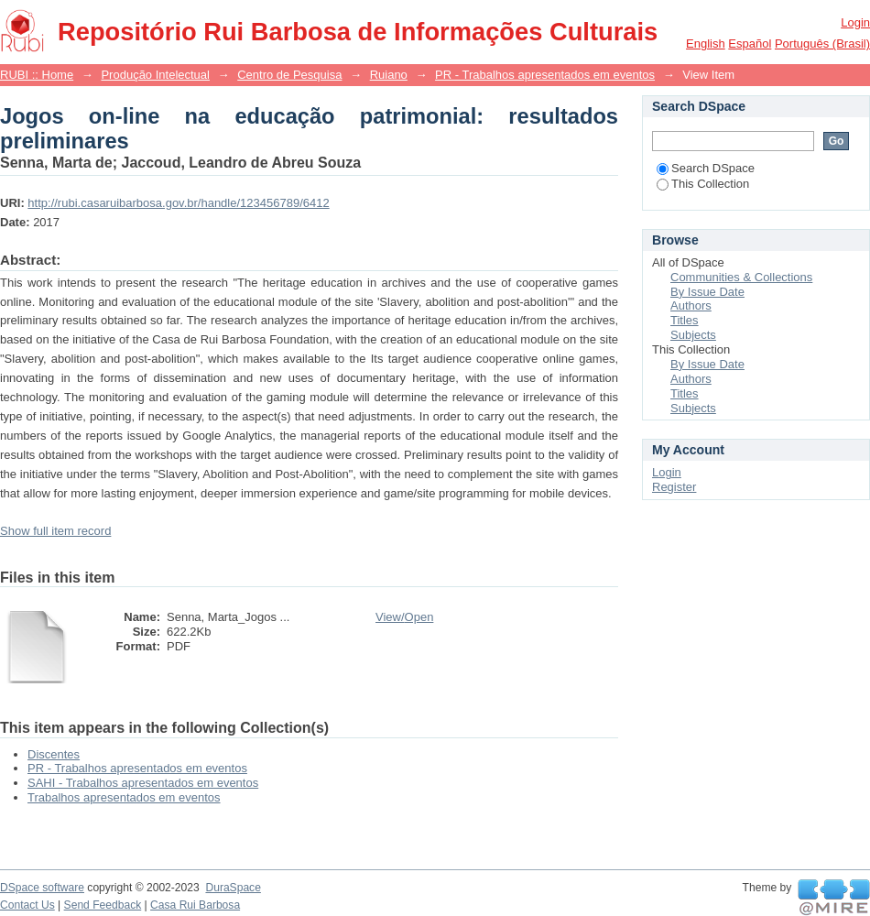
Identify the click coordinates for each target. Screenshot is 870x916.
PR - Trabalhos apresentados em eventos (545, 75)
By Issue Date (707, 292)
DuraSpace (232, 887)
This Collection (703, 184)
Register (674, 487)
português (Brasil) (822, 43)
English (705, 43)
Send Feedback (103, 905)
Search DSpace (706, 168)
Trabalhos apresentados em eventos (124, 797)
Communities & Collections (741, 277)
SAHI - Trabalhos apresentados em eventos (142, 783)
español (749, 43)
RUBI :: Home (36, 75)
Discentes (53, 754)
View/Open (404, 617)
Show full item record (55, 531)
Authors (691, 305)
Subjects (693, 335)
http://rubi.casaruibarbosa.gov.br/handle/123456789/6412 (178, 203)
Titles (684, 320)
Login (855, 22)
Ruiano (389, 75)
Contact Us (27, 905)
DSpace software (42, 887)
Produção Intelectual (155, 75)
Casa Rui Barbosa (195, 905)
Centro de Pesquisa (289, 75)
